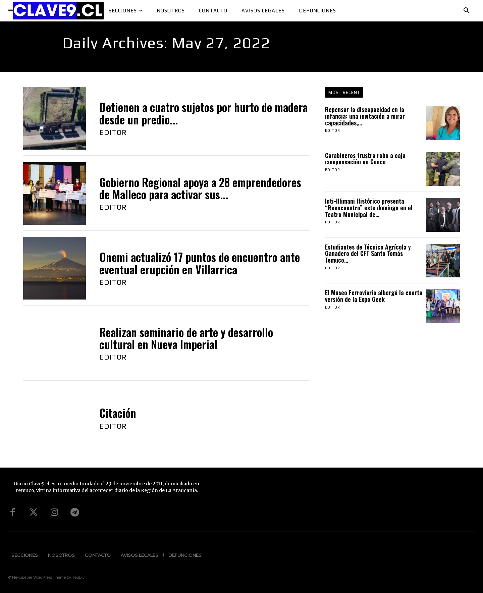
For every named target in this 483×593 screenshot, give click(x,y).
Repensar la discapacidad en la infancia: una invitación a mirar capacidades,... (365, 116)
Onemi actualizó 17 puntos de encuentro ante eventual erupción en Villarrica (199, 263)
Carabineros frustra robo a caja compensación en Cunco (365, 158)
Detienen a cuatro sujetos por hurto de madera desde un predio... (203, 113)
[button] (467, 11)
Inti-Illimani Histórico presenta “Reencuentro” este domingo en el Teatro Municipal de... (369, 208)
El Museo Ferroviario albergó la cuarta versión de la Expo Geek (373, 296)
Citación (117, 413)
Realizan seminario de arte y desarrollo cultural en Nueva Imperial (186, 338)
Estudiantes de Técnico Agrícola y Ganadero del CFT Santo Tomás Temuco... (368, 253)
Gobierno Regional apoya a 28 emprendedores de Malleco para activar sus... (200, 188)
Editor (113, 132)
